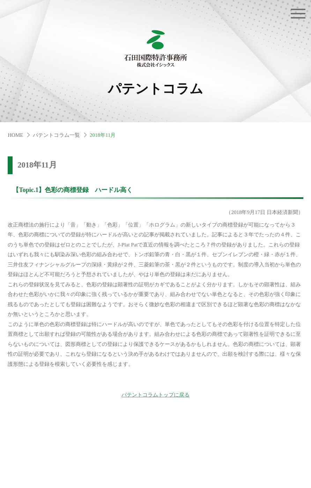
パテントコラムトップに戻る (155, 395)
